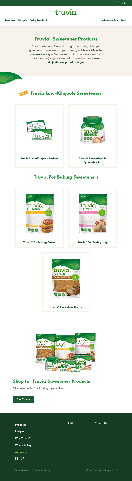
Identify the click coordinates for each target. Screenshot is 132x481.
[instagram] (22, 459)
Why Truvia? (38, 21)
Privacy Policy (21, 471)
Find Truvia (23, 400)
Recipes (22, 21)
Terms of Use (40, 471)
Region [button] (123, 3)
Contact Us (101, 423)
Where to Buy (110, 21)
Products (10, 21)
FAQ (123, 21)
